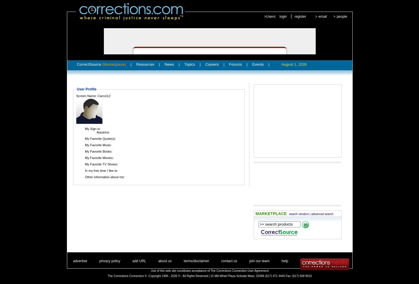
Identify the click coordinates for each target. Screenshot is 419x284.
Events (258, 64)
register (300, 17)
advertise (80, 261)
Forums (235, 64)
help (285, 261)
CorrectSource (101, 64)
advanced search (322, 214)
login (283, 17)
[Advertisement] (297, 121)
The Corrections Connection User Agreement (240, 270)
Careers (212, 64)
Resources (145, 64)
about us (165, 261)
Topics (189, 64)
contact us (229, 261)
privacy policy (109, 261)
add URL (139, 261)
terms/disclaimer (196, 261)
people (342, 17)
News (169, 64)
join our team (259, 261)
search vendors (299, 214)
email (323, 17)
